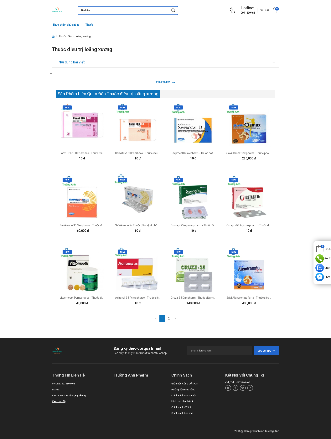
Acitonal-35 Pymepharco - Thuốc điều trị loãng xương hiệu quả (152, 297)
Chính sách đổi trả (181, 407)
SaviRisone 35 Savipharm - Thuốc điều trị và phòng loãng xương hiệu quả (102, 225)
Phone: (56, 383)
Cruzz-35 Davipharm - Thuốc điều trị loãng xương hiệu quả (205, 297)
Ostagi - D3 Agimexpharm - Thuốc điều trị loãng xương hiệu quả (263, 225)
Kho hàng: (58, 395)
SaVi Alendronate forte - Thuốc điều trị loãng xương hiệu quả (262, 297)
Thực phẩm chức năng (66, 24)
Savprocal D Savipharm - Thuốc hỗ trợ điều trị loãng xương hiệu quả (210, 153)
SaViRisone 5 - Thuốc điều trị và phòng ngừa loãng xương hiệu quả (154, 225)
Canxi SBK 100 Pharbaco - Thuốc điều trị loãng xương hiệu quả (96, 153)
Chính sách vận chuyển (183, 395)
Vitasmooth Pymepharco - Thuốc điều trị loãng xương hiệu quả (96, 297)
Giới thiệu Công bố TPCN (184, 383)
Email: (56, 389)
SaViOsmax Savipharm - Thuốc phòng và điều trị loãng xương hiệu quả (267, 153)
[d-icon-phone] (233, 10)
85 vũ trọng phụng (76, 395)
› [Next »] (175, 318)
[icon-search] (173, 10)
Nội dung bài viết (72, 62)
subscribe (266, 350)
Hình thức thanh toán (182, 401)
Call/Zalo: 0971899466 (237, 382)
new (67, 107)
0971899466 (248, 12)
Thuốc (89, 24)
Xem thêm (163, 82)
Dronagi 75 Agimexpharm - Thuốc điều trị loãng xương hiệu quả (208, 225)
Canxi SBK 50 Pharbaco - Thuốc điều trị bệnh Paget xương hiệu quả (154, 153)
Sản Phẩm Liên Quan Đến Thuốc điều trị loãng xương (108, 93)
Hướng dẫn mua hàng (183, 389)
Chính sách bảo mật (182, 413)
